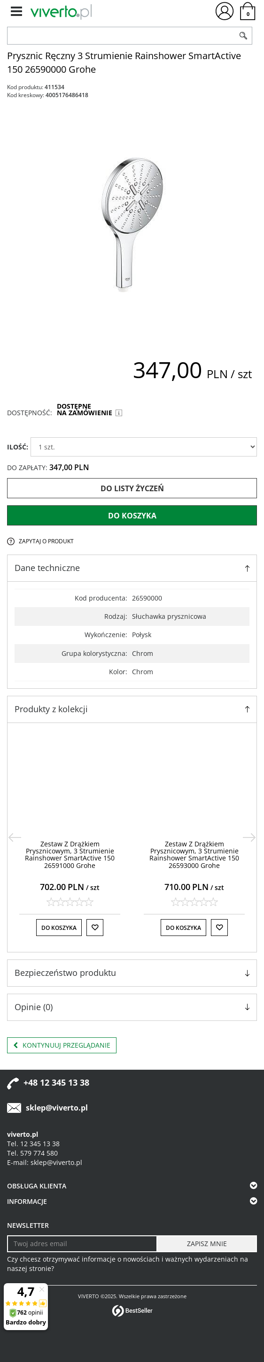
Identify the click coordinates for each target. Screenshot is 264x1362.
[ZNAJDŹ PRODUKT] (121, 35)
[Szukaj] (243, 35)
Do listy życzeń (132, 488)
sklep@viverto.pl (57, 1108)
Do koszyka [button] (59, 928)
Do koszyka (132, 515)
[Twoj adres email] (82, 1244)
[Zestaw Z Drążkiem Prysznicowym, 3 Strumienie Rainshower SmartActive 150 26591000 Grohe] (70, 854)
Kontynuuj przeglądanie (61, 1045)
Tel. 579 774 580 (32, 1153)
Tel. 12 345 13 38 (33, 1143)
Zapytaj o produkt (46, 541)
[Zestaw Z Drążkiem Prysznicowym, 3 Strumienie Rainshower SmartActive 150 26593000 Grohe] (194, 854)
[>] (249, 837)
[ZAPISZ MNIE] (206, 1244)
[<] (15, 837)
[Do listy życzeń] (94, 927)
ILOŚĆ (17, 446)
